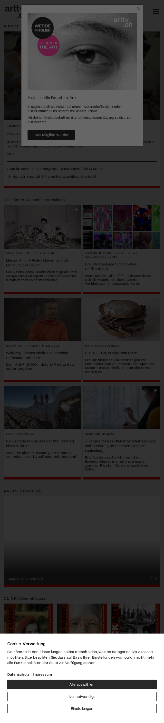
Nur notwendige (82, 696)
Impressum (42, 674)
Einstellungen (82, 708)
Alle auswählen (82, 684)
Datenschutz (18, 674)
